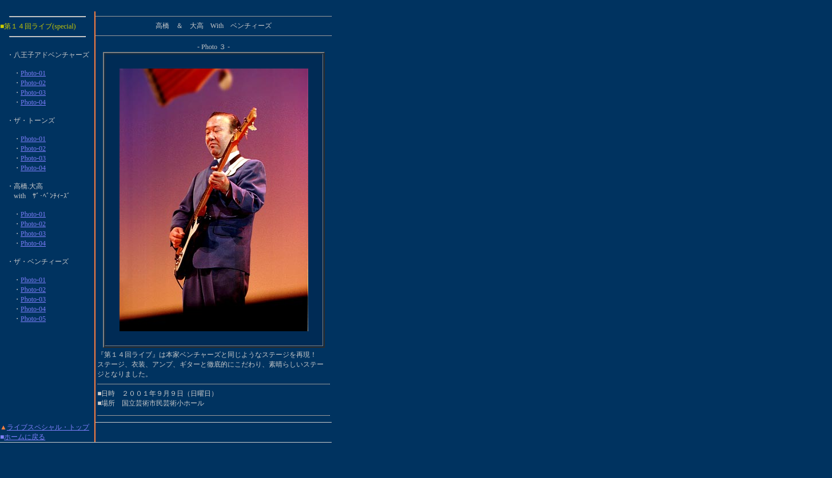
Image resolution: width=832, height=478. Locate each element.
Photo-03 (33, 93)
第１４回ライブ (28, 26)
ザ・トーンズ (34, 120)
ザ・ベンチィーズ (41, 262)
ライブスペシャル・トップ (48, 427)
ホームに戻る (24, 437)
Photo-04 (33, 102)
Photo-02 (33, 83)
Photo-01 (33, 73)
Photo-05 (33, 319)
